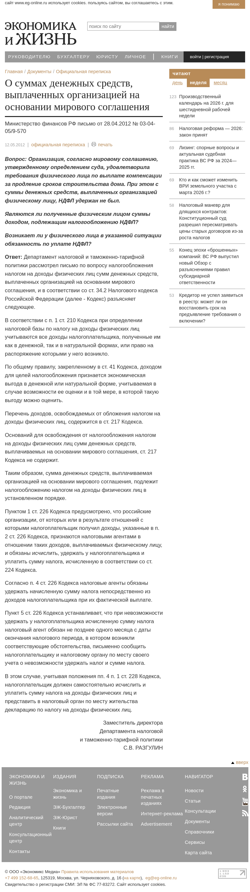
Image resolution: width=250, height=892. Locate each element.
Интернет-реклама (162, 813)
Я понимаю (228, 4)
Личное (135, 56)
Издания (64, 776)
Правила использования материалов (98, 871)
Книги (169, 56)
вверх (239, 762)
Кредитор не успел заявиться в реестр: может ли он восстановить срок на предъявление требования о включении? (211, 308)
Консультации (200, 811)
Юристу (107, 56)
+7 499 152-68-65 (21, 877)
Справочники (199, 831)
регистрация (216, 56)
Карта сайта (198, 852)
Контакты (19, 851)
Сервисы (195, 842)
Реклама (152, 776)
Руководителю (29, 56)
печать (102, 145)
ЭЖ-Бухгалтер (69, 807)
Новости (194, 790)
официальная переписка (58, 144)
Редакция (20, 807)
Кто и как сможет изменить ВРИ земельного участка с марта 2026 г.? (208, 186)
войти (195, 56)
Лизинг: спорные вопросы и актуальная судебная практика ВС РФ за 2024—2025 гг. (209, 157)
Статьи (193, 801)
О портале (21, 797)
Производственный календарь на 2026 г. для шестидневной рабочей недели (206, 106)
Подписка (110, 776)
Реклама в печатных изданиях (152, 797)
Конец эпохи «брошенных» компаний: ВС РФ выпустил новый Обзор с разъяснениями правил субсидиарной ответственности (209, 266)
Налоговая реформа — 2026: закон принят (211, 132)
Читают (182, 73)
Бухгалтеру (73, 56)
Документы (197, 821)
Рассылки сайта (115, 824)
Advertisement (156, 824)
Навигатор (199, 776)
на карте (132, 877)
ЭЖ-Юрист (65, 817)
